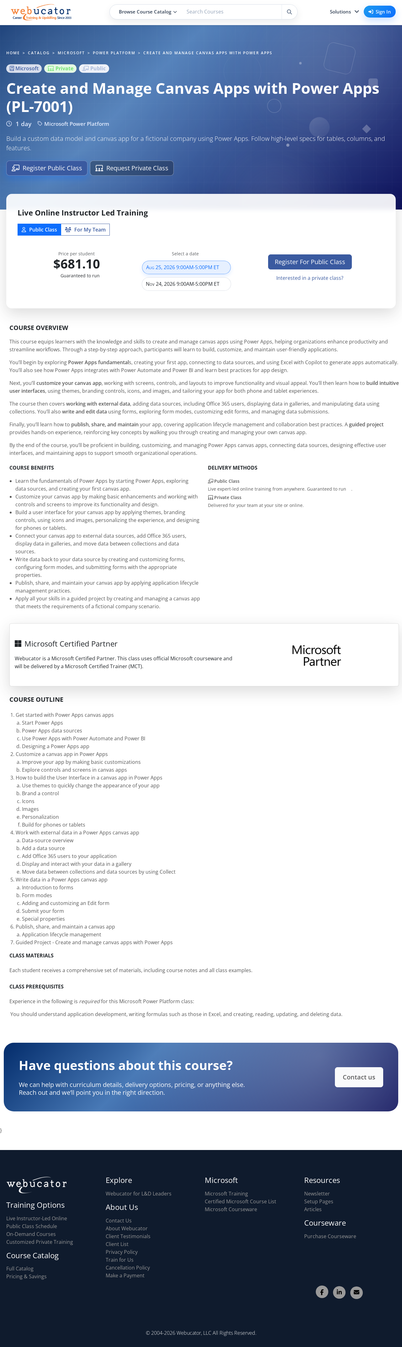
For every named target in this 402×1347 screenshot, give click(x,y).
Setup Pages (318, 1201)
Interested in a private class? (309, 281)
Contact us (352, 1077)
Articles (313, 1209)
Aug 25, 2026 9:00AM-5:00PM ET (186, 270)
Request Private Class (131, 168)
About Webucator (127, 1228)
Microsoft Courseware (231, 1209)
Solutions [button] (340, 11)
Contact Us (119, 1220)
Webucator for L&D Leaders (139, 1193)
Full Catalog (20, 1268)
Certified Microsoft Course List (240, 1201)
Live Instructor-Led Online (36, 1218)
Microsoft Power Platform (73, 123)
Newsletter (317, 1193)
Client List (117, 1244)
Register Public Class (47, 168)
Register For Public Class (310, 265)
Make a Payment (125, 1275)
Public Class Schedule (31, 1226)
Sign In (379, 11)
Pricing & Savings (26, 1276)
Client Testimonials (128, 1236)
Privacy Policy (122, 1252)
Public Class (39, 232)
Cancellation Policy (128, 1267)
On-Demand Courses (31, 1234)
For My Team (85, 232)
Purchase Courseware (330, 1236)
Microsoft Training (226, 1193)
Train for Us (120, 1259)
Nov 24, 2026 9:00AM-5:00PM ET (186, 287)
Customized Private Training (39, 1241)
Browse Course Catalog (148, 11)
